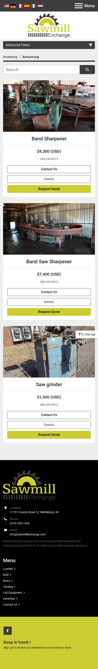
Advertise (9, 598)
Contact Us (49, 169)
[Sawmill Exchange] (29, 485)
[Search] (41, 69)
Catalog (8, 586)
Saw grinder (49, 384)
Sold (6, 574)
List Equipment (12, 592)
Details (49, 179)
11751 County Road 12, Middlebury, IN (34, 512)
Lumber (8, 568)
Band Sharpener (49, 139)
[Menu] (79, 5)
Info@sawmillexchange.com (28, 534)
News (6, 580)
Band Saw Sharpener (49, 262)
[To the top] (87, 334)
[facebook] (7, 631)
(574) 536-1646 (20, 523)
